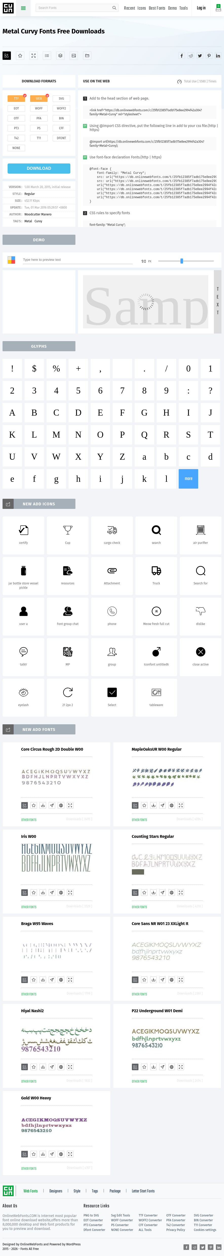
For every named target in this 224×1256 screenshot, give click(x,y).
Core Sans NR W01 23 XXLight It (160, 923)
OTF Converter (176, 1215)
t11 (39, 138)
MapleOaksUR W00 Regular (157, 749)
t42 (16, 138)
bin (61, 118)
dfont (61, 138)
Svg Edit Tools (120, 1215)
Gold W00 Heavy (36, 1098)
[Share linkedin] (218, 55)
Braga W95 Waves (37, 923)
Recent (129, 8)
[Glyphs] (47, 55)
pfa (38, 118)
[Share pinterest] (209, 55)
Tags (95, 1191)
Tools (183, 8)
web (39, 98)
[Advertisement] (40, 302)
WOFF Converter (122, 1220)
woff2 (61, 108)
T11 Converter (203, 1225)
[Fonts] (87, 55)
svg (61, 98)
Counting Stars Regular (153, 836)
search (114, 8)
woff (39, 108)
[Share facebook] (181, 55)
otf (16, 118)
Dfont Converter (94, 1230)
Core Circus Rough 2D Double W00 (52, 749)
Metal (28, 221)
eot (16, 108)
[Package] (60, 55)
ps (38, 128)
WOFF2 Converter (150, 1220)
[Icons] (74, 55)
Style (77, 1191)
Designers (55, 1191)
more (188, 479)
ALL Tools (145, 1230)
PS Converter (120, 1225)
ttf (16, 98)
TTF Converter (148, 1215)
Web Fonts (31, 1191)
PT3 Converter (93, 1225)
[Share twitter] (200, 55)
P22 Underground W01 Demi (157, 1010)
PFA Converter (175, 1220)
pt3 (16, 128)
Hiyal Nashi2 (32, 1010)
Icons (141, 8)
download (39, 168)
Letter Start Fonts (143, 1191)
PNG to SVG (91, 1215)
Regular (29, 194)
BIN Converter (203, 1220)
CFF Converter (148, 1225)
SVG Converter (203, 1215)
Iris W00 (28, 836)
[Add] (7, 55)
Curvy (38, 221)
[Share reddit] (191, 55)
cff (61, 128)
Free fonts (9, 9)
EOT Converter (93, 1220)
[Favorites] (20, 55)
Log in (201, 8)
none (16, 148)
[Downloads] (42, 805)
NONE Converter (122, 1230)
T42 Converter (175, 1225)
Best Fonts (157, 8)
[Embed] (61, 805)
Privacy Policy (175, 1230)
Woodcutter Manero (37, 214)
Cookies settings (205, 1230)
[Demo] (33, 55)
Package (115, 1191)
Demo (172, 8)
